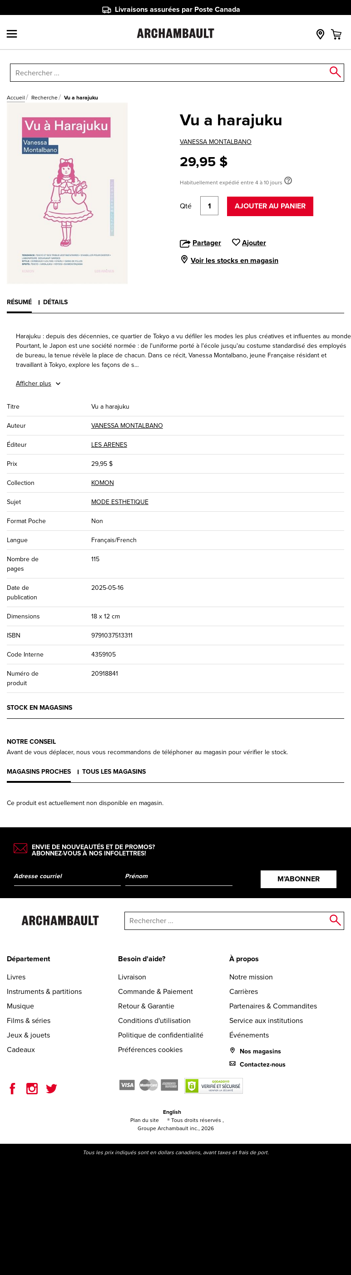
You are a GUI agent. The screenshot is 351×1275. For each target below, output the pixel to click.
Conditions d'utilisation (154, 1020)
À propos (244, 959)
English (172, 1112)
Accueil (16, 98)
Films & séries (28, 1020)
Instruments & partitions (44, 991)
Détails (55, 302)
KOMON (102, 483)
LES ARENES (109, 445)
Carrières (243, 991)
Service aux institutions (266, 1020)
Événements (249, 1035)
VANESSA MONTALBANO (216, 142)
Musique (20, 1006)
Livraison (132, 977)
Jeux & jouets (28, 1035)
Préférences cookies (150, 1049)
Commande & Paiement (155, 991)
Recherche (44, 98)
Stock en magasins (39, 707)
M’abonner (298, 879)
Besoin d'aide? (141, 959)
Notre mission (251, 977)
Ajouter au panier (270, 206)
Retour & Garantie (146, 1006)
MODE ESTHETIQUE (119, 502)
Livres (16, 977)
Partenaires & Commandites (273, 1006)
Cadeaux (21, 1049)
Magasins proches (39, 771)
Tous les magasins (114, 771)
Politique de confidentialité (160, 1035)
